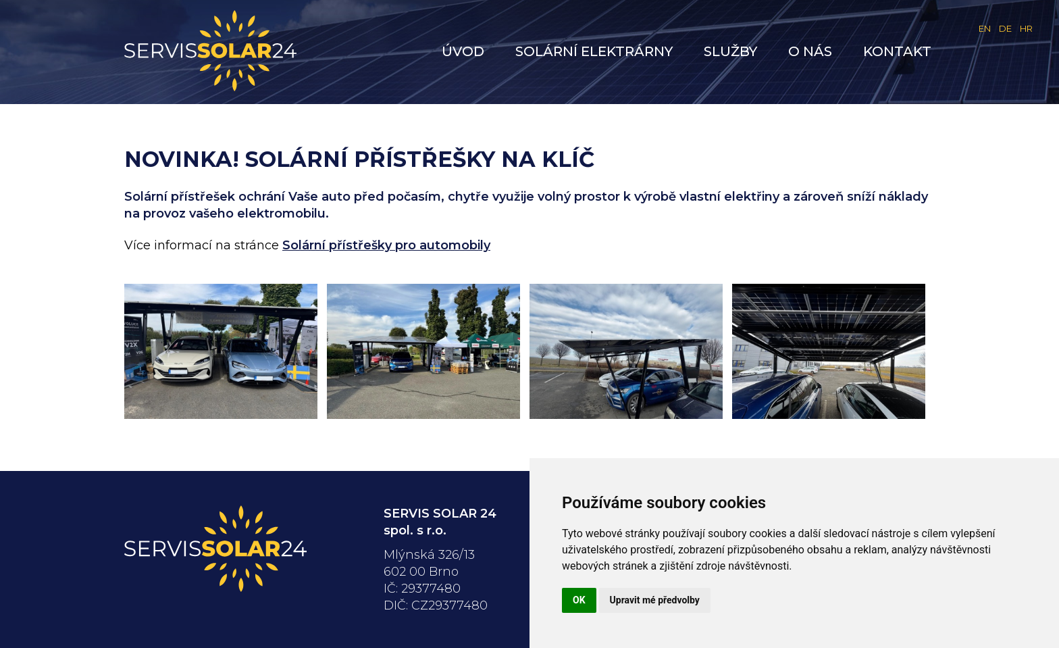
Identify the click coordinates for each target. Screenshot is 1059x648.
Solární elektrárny (594, 51)
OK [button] (579, 600)
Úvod (463, 51)
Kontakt (897, 51)
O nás (810, 51)
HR (1026, 28)
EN (985, 28)
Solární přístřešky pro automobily (386, 245)
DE (1005, 28)
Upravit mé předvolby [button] (655, 600)
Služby (730, 51)
